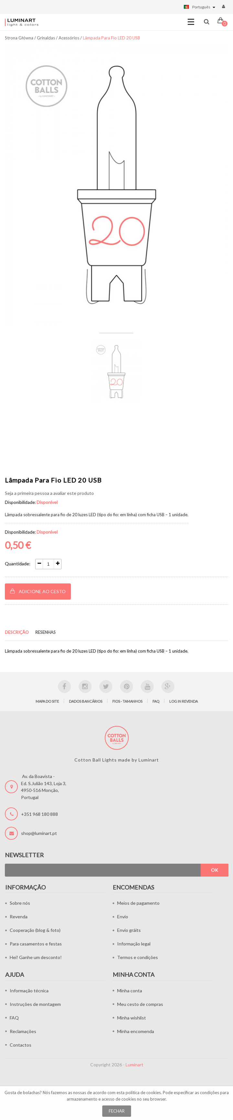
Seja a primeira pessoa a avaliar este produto (49, 493)
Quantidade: (17, 563)
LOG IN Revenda (183, 701)
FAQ (155, 701)
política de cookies (143, 1092)
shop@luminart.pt (39, 833)
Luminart (134, 1064)
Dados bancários (85, 701)
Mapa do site (47, 701)
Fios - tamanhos (127, 701)
